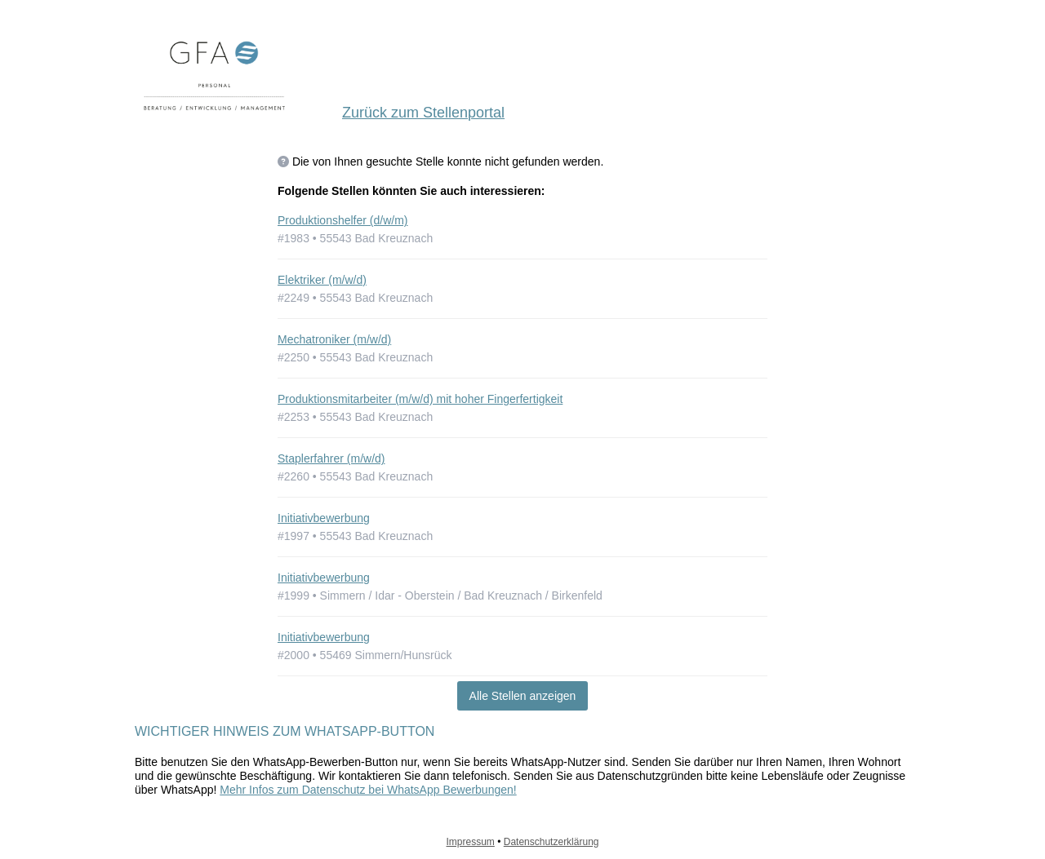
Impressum (471, 842)
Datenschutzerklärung (551, 842)
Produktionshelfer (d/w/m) (343, 220)
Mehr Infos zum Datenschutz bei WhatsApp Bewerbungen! (368, 789)
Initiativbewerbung (324, 518)
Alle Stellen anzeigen (522, 695)
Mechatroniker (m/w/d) (334, 339)
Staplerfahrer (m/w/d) (331, 458)
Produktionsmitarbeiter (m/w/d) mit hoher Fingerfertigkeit (420, 398)
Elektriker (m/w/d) (322, 279)
